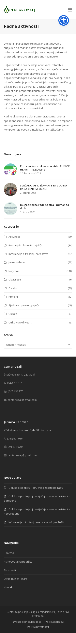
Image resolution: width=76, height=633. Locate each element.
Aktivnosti (14, 237)
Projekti (13, 296)
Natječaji (14, 271)
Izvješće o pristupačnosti (27, 622)
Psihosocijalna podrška (18, 561)
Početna (9, 553)
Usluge (13, 314)
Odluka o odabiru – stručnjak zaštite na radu (36, 488)
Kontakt (8, 587)
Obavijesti (15, 279)
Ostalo (13, 288)
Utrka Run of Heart (20, 322)
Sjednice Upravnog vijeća (24, 305)
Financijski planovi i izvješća (25, 245)
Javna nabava (17, 262)
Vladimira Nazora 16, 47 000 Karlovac (28, 430)
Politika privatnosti (38, 627)
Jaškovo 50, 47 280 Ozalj (20, 374)
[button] (70, 9)
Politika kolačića (54, 622)
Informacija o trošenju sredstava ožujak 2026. (36, 522)
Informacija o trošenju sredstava (28, 254)
